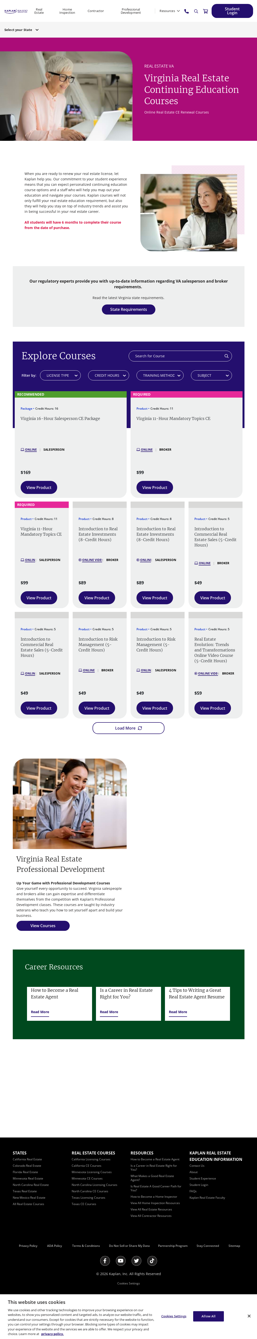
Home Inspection (67, 11)
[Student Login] (232, 11)
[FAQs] (193, 1191)
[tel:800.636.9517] (186, 11)
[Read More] (40, 1012)
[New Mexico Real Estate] (29, 1197)
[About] (193, 1172)
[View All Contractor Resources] (151, 1216)
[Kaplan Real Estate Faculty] (207, 1197)
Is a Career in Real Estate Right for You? (126, 993)
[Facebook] (105, 1261)
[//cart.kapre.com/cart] (205, 11)
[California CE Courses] (86, 1166)
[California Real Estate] (27, 1159)
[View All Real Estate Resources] (151, 1209)
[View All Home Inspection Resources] (155, 1203)
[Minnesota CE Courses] (87, 1178)
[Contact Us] (196, 1166)
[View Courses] (43, 926)
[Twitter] (136, 1261)
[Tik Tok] (152, 1261)
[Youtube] (121, 1261)
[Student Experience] (202, 1178)
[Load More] (128, 728)
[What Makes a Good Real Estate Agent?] (152, 1178)
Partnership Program (173, 1246)
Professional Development (131, 11)
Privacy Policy (28, 1246)
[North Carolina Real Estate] (31, 1185)
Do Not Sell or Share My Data (129, 1246)
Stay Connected (208, 1246)
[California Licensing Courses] (91, 1159)
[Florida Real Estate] (25, 1172)
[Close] (249, 1315)
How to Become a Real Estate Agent (54, 993)
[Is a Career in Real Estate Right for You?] (154, 1168)
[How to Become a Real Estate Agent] (155, 1159)
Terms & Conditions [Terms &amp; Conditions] (86, 1246)
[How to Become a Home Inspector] (154, 1197)
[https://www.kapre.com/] (16, 10)
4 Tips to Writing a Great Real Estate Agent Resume (197, 993)
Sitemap (234, 1246)
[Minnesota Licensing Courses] (92, 1172)
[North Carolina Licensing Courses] (94, 1185)
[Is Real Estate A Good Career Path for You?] (156, 1188)
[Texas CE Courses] (84, 1204)
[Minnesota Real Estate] (28, 1178)
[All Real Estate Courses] (28, 1204)
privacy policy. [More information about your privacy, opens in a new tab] (52, 1334)
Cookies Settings (128, 1283)
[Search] (196, 11)
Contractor (96, 11)
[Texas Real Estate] (25, 1191)
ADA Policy (54, 1246)
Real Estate (39, 11)
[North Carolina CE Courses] (90, 1191)
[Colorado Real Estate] (27, 1166)
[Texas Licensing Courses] (88, 1197)
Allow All (209, 1316)
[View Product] (39, 487)
